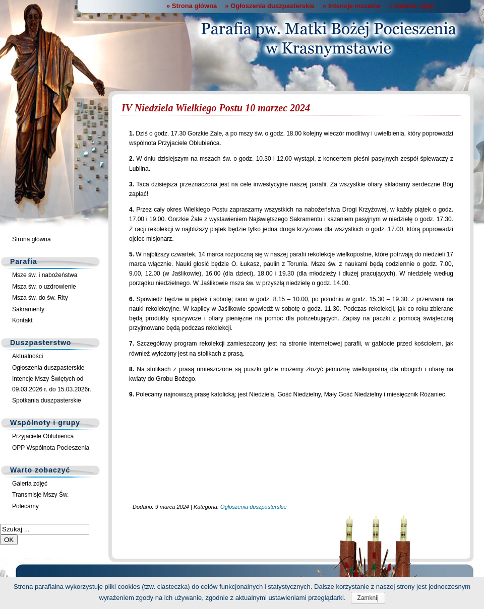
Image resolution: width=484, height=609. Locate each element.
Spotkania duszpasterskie (46, 400)
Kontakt (22, 320)
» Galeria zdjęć (412, 6)
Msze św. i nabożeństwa (44, 275)
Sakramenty (28, 309)
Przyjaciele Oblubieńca (43, 436)
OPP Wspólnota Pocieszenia (50, 447)
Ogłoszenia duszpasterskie (48, 367)
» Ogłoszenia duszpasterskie (270, 6)
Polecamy (25, 506)
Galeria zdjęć (29, 483)
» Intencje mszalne (352, 6)
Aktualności (27, 356)
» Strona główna (191, 6)
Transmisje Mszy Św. (40, 494)
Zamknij (368, 597)
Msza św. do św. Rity (40, 297)
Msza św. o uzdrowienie (44, 286)
